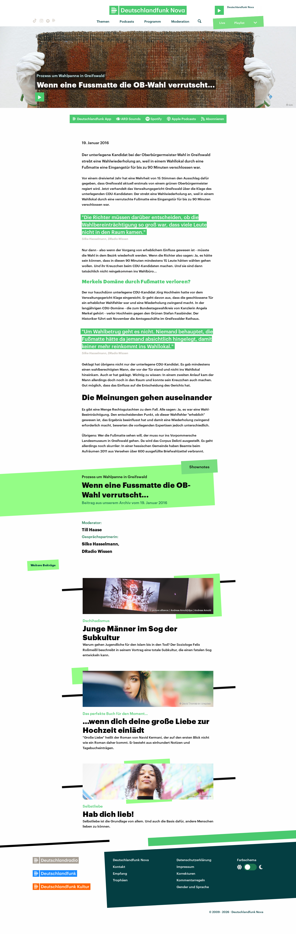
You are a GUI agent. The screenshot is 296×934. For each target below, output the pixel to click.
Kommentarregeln (191, 880)
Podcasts (127, 21)
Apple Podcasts (181, 119)
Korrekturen (186, 873)
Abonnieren (212, 119)
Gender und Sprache (193, 887)
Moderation (180, 21)
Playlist (239, 23)
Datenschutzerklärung (194, 860)
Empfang (120, 873)
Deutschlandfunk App (91, 119)
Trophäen (120, 880)
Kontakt (119, 867)
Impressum (185, 867)
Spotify (154, 119)
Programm (152, 21)
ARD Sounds (128, 119)
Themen (103, 21)
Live (222, 23)
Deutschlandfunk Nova (131, 860)
